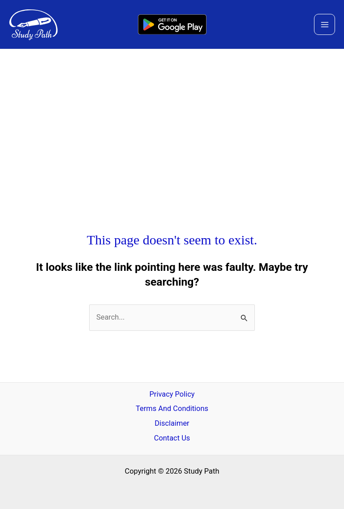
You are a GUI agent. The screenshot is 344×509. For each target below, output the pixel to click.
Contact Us (172, 438)
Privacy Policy (171, 394)
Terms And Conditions (172, 408)
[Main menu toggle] (324, 24)
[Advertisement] (172, 116)
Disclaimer (172, 423)
